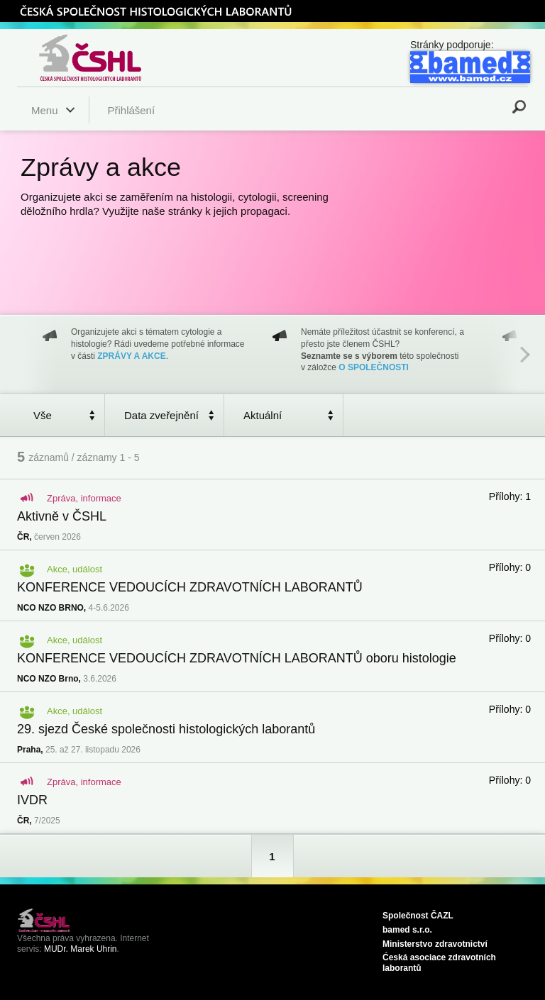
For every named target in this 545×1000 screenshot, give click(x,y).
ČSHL (155, 10)
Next (525, 354)
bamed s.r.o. (407, 930)
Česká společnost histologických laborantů (108, 57)
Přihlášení (131, 110)
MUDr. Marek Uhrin (80, 949)
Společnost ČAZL (417, 916)
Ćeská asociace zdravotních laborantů (439, 962)
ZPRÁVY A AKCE (131, 356)
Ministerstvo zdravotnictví (435, 944)
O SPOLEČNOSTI (373, 367)
